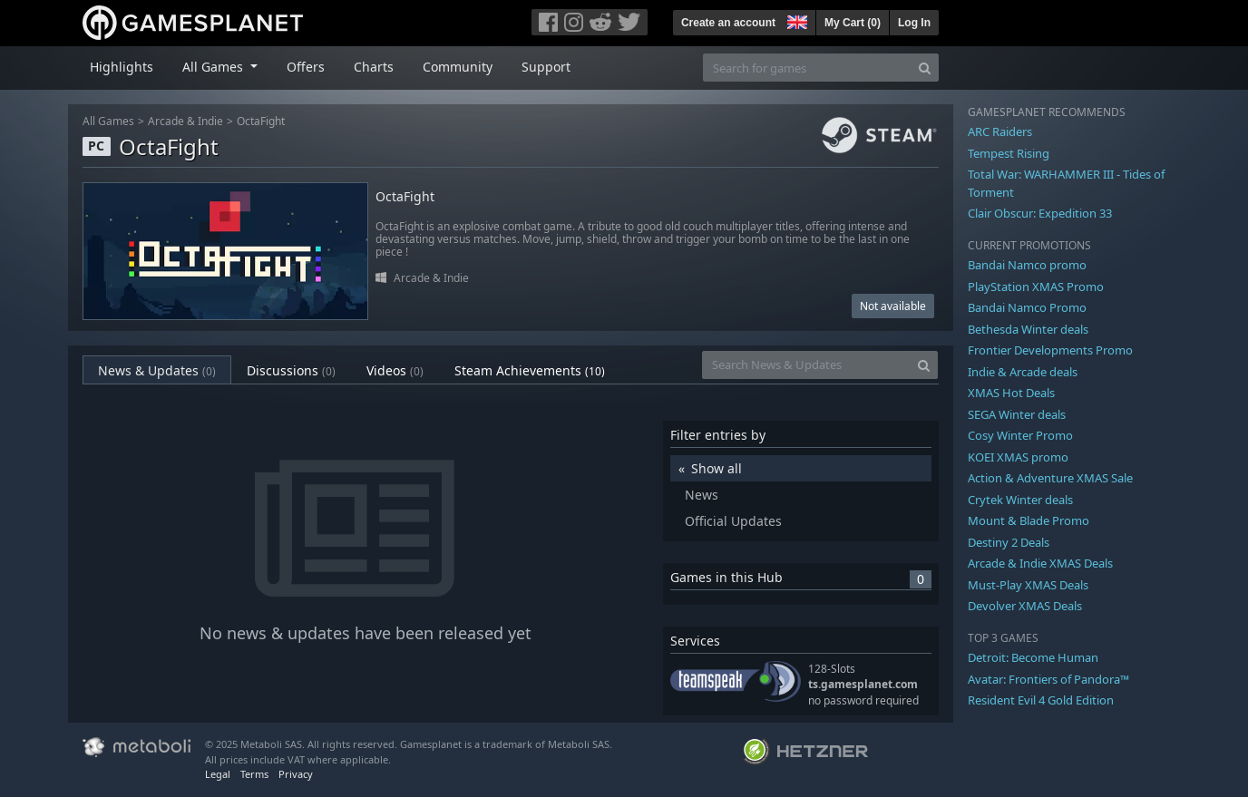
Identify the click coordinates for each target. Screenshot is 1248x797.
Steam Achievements (529, 370)
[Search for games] (807, 67)
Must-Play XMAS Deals (1028, 585)
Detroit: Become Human (1033, 657)
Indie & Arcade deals (1022, 372)
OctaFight (261, 121)
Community (457, 66)
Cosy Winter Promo (1020, 435)
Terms (254, 774)
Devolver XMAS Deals (1025, 606)
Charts (374, 66)
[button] (795, 20)
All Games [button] (214, 66)
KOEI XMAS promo (1018, 457)
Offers (306, 66)
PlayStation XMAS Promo (1036, 286)
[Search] (925, 67)
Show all (716, 468)
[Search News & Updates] (806, 365)
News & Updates (157, 370)
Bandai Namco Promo (1027, 307)
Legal (217, 774)
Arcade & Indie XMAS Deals (1040, 563)
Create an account (728, 22)
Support (546, 66)
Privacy (295, 774)
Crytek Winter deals (1020, 499)
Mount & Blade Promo (1028, 520)
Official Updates (733, 521)
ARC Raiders (1000, 131)
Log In (914, 22)
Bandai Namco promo (1027, 265)
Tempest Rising (1008, 153)
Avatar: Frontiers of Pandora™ (1048, 679)
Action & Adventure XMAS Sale (1050, 478)
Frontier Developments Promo (1050, 350)
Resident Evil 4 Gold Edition (1041, 700)
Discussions (291, 370)
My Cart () (852, 22)
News (701, 494)
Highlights (121, 66)
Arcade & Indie (185, 121)
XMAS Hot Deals (1011, 392)
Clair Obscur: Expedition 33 (1040, 213)
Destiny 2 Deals (1008, 542)
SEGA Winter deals (1017, 414)
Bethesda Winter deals (1028, 329)
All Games (108, 121)
